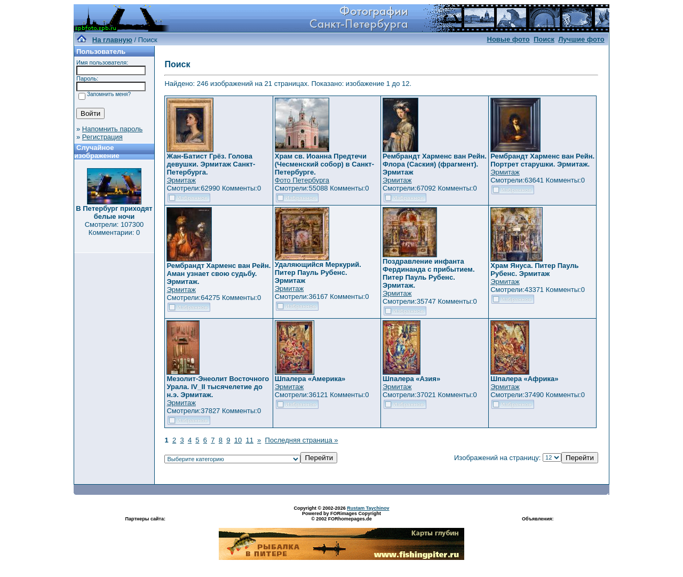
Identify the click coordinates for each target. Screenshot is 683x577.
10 (238, 440)
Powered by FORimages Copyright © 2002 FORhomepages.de (341, 516)
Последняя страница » (301, 440)
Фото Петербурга (302, 180)
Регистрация (102, 137)
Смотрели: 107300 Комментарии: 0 (114, 228)
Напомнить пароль (112, 129)
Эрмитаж (181, 180)
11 (249, 440)
